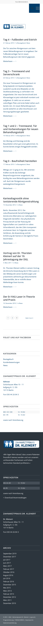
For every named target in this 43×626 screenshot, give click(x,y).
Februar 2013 (8, 594)
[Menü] (36, 8)
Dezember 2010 (9, 603)
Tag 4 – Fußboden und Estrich (20, 39)
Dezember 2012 (9, 597)
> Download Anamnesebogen (14, 497)
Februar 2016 (8, 581)
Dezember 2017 (9, 556)
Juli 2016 (6, 578)
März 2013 (7, 591)
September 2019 (9, 553)
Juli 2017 (6, 560)
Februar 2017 (8, 569)
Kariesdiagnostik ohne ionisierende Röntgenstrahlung (21, 200)
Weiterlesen (10, 61)
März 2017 (7, 566)
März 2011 (7, 600)
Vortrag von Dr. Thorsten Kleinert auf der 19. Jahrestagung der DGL (17, 256)
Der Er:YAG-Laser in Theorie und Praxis (19, 298)
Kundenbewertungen (11, 362)
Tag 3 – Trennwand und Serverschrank (16, 73)
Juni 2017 (7, 563)
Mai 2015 (7, 588)
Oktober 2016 (8, 572)
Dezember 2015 (9, 584)
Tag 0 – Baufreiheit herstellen (20, 161)
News (28, 43)
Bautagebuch (21, 43)
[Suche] (31, 8)
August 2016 (8, 575)
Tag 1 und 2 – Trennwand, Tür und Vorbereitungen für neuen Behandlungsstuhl (20, 129)
